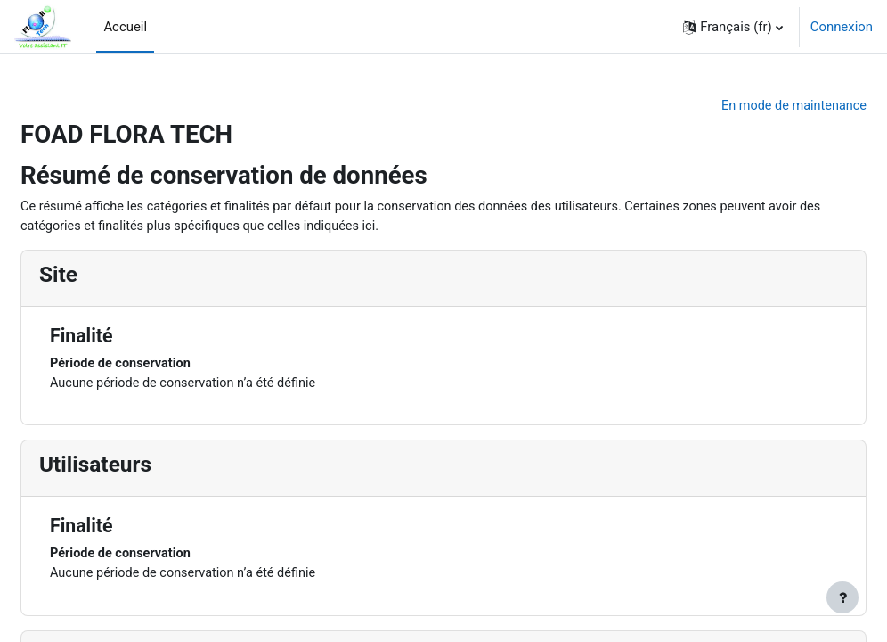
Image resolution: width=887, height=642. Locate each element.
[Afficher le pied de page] (842, 597)
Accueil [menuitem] (125, 27)
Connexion (841, 27)
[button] (733, 27)
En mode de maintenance (749, 106)
